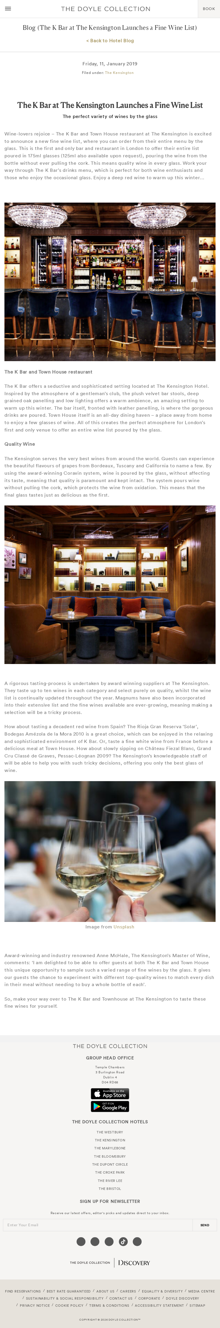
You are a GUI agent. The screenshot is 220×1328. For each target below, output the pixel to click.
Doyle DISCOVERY (182, 1298)
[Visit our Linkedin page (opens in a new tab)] (137, 1241)
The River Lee (110, 1180)
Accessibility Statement (159, 1305)
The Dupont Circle (110, 1164)
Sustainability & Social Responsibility (65, 1298)
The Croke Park (110, 1172)
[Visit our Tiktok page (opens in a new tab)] (123, 1241)
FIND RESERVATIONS (23, 1291)
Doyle (105, 8)
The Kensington (119, 72)
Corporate (149, 1298)
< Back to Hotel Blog (110, 40)
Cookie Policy (69, 1305)
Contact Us (121, 1298)
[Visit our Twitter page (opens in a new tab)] (94, 1241)
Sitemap (198, 1305)
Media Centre (201, 1291)
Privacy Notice (35, 1305)
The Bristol (110, 1188)
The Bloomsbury (110, 1156)
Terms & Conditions (109, 1305)
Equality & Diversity (162, 1291)
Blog (29, 27)
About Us (105, 1291)
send (204, 1225)
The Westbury (110, 1132)
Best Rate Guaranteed (69, 1291)
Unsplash (124, 927)
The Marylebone (110, 1148)
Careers (128, 1291)
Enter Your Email (22, 1224)
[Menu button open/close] (8, 8)
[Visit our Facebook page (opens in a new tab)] (81, 1241)
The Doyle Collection (110, 1046)
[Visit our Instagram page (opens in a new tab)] (109, 1241)
